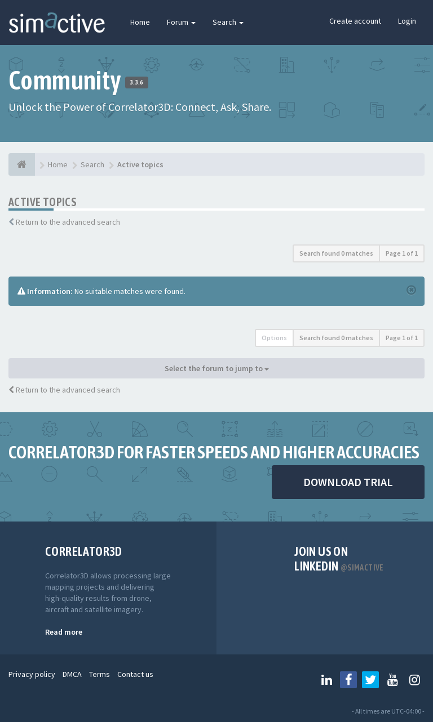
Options (274, 337)
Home (140, 22)
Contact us (135, 674)
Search (228, 22)
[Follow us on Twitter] (370, 679)
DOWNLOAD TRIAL (348, 482)
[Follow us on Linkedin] (326, 679)
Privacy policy (31, 674)
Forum (181, 22)
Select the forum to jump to (217, 368)
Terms (99, 674)
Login (407, 21)
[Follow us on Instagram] (414, 679)
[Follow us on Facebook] (348, 679)
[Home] (21, 164)
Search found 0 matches (336, 253)
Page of (402, 253)
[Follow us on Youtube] (392, 679)
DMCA (72, 674)
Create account (355, 21)
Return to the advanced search (68, 222)
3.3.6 (136, 82)
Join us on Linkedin (339, 558)
